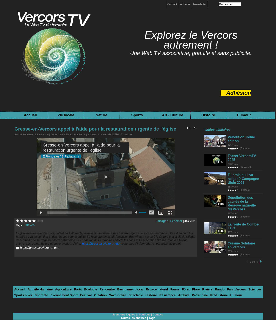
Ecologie (83, 277)
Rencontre (98, 277)
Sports (137, 115)
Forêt (71, 277)
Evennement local (119, 277)
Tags (152, 305)
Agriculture (58, 277)
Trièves (28, 224)
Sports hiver (248, 277)
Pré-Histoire (181, 282)
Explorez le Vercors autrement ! (190, 40)
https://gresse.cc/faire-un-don (99, 242)
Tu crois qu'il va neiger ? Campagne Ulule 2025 (244, 173)
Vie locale (65, 115)
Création (73, 282)
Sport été (20, 282)
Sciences (232, 277)
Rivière (188, 277)
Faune (159, 277)
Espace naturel (143, 277)
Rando (200, 277)
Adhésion (238, 93)
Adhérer (185, 4)
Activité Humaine (117, 134)
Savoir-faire (89, 282)
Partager (164, 220)
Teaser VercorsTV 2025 (244, 154)
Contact (172, 4)
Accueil (30, 115)
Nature (101, 115)
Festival (60, 282)
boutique (144, 302)
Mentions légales (124, 302)
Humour (244, 115)
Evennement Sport (40, 282)
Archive (149, 282)
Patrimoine (163, 282)
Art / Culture (172, 115)
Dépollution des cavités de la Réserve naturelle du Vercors (244, 192)
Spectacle (105, 282)
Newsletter (199, 4)
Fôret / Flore (174, 277)
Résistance (134, 282)
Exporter (177, 220)
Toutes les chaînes (133, 305)
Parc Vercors (215, 277)
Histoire (208, 115)
